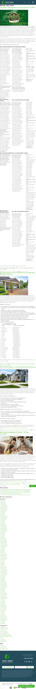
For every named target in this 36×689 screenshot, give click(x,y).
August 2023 (3, 532)
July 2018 (3, 599)
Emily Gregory (21, 9)
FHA (2, 637)
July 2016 (3, 622)
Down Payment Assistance (24, 363)
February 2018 (4, 606)
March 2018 (3, 605)
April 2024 (3, 522)
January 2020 (3, 584)
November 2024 (4, 517)
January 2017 (3, 615)
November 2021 (4, 555)
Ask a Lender (20, 267)
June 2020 (3, 577)
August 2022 (3, 546)
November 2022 (4, 542)
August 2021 (3, 559)
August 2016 (3, 620)
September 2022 (4, 545)
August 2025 (3, 511)
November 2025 (4, 507)
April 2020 (3, 580)
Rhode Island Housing (22, 431)
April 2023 (3, 537)
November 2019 (4, 586)
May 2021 (2, 563)
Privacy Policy (12, 677)
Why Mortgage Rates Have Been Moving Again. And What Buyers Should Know (16, 489)
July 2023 (3, 533)
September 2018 (4, 597)
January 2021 (3, 568)
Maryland (33, 364)
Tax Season (3, 640)
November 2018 (4, 594)
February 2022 (4, 554)
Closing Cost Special (15, 363)
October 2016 (3, 618)
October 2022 (3, 543)
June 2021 (3, 562)
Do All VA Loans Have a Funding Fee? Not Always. (11, 493)
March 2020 (3, 581)
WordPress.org (4, 649)
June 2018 (3, 601)
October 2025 (3, 508)
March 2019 (3, 592)
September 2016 (4, 619)
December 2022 (4, 541)
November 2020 (4, 571)
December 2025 (4, 505)
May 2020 (3, 579)
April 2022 (3, 551)
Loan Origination (14, 271)
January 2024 (3, 526)
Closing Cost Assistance (26, 364)
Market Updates (4, 631)
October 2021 (3, 556)
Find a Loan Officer (8, 667)
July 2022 (3, 547)
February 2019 (4, 593)
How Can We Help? (26, 686)
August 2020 (3, 575)
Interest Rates (28, 482)
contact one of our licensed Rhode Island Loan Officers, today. (15, 427)
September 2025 (4, 509)
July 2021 (3, 560)
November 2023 (4, 528)
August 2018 (3, 598)
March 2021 (3, 565)
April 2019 (3, 590)
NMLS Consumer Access (31, 684)
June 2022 (3, 549)
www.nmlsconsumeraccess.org (6, 677)
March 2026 (3, 503)
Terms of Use (24, 683)
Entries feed (3, 646)
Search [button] (25, 2)
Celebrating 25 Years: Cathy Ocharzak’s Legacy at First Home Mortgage (15, 490)
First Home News (7, 271)
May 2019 (3, 589)
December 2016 (4, 616)
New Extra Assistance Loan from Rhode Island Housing (17, 367)
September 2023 (4, 530)
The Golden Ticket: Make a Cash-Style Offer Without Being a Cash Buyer (16, 494)
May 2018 (3, 602)
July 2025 (3, 512)
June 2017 (3, 612)
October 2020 (3, 572)
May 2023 (3, 535)
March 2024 (3, 524)
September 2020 (4, 573)
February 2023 (4, 539)
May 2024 (3, 521)
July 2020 (3, 576)
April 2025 (3, 513)
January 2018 (3, 607)
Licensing (27, 683)
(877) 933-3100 (28, 658)
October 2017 (3, 609)
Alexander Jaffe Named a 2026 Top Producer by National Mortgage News (15, 492)
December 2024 (4, 516)
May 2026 (3, 500)
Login (29, 2)
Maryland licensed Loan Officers (20, 480)
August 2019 (3, 588)
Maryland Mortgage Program (5, 365)
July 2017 (3, 611)
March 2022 (3, 552)
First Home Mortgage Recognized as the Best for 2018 (17, 7)
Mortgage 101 (3, 627)
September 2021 (4, 558)
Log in (2, 645)
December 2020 (4, 569)
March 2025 (3, 515)
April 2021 (3, 564)
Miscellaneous (4, 641)
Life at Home (3, 629)
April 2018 (3, 603)
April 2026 (3, 502)
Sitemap (18, 683)
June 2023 (3, 534)
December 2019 (4, 585)
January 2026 (3, 504)
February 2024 (4, 525)
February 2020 (4, 582)
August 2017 (3, 610)
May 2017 (3, 614)
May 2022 (3, 550)
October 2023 (3, 529)
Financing (3, 638)
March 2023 (3, 538)
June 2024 (3, 520)
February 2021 (3, 567)
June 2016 (3, 623)
